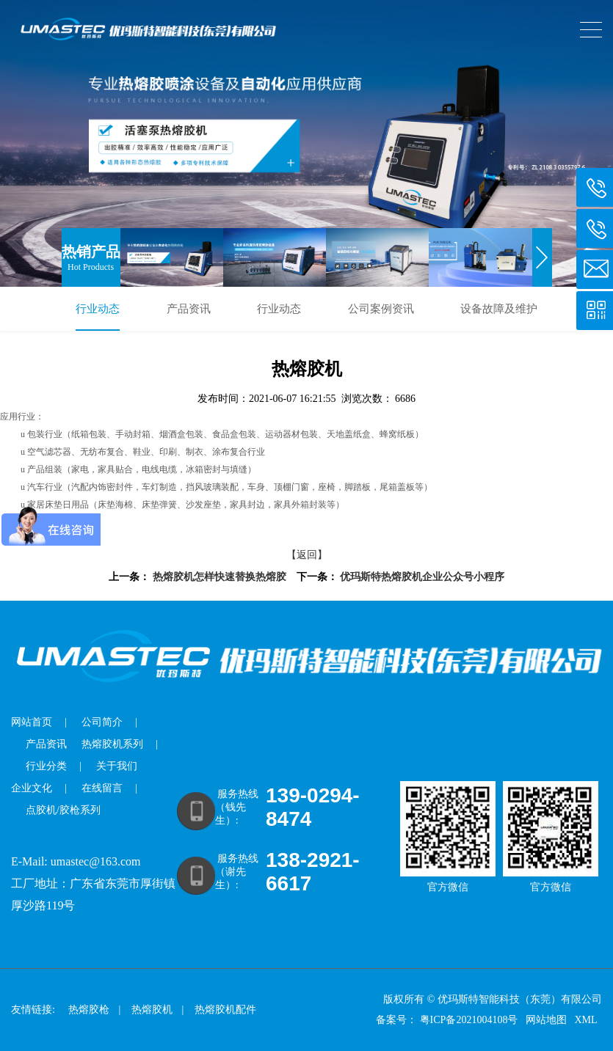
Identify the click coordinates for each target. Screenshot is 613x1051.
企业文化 (31, 788)
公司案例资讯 (381, 309)
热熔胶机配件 (225, 1009)
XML (586, 1019)
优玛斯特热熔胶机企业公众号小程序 (422, 576)
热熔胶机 (152, 1009)
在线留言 (102, 788)
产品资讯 (189, 309)
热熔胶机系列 (112, 744)
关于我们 (116, 766)
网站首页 (31, 722)
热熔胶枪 (88, 1009)
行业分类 (46, 766)
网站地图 (548, 1019)
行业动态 (98, 309)
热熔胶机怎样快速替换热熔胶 (219, 576)
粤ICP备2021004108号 (469, 1019)
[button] (542, 257)
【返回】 (306, 554)
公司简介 (102, 722)
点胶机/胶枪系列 (63, 810)
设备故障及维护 (498, 309)
